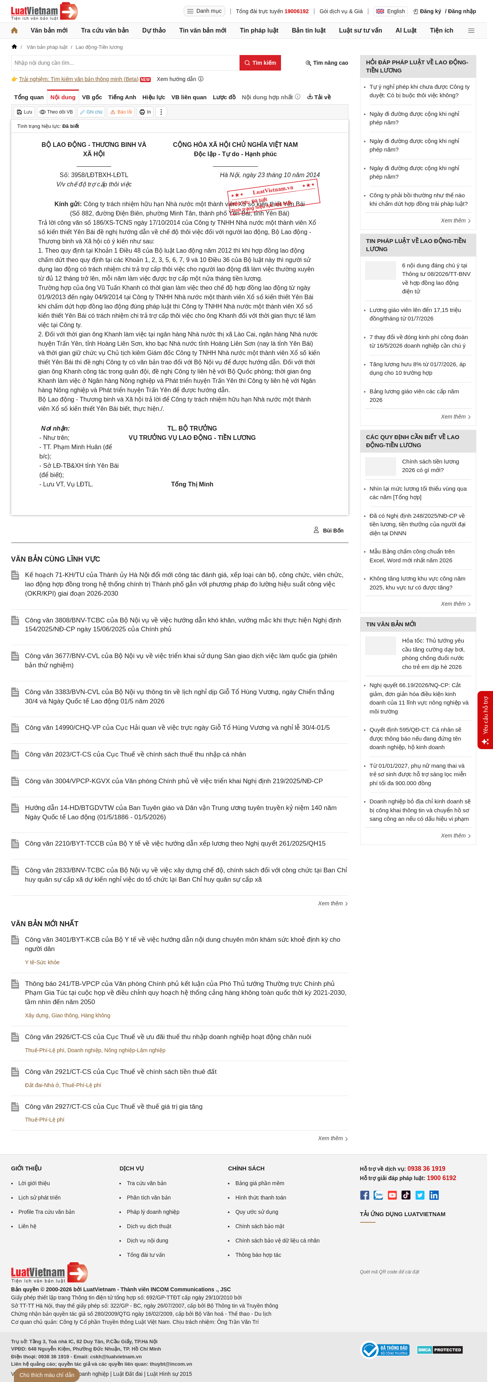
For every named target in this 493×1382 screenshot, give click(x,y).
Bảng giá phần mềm (259, 1183)
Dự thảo (154, 30)
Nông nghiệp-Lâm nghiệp (134, 1050)
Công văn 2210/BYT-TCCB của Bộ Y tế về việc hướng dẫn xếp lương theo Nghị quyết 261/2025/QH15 (175, 843)
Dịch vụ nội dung (147, 1240)
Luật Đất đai (128, 1374)
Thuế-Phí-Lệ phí (45, 1050)
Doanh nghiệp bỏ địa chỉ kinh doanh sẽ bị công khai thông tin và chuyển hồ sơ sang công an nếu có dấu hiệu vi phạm (420, 810)
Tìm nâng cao (326, 63)
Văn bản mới (49, 30)
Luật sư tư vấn (360, 30)
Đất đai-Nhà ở (42, 1085)
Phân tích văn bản (149, 1197)
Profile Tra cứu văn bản (47, 1212)
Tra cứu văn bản (105, 30)
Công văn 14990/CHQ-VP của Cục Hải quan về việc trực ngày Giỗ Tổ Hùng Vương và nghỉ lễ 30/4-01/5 (177, 727)
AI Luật (406, 30)
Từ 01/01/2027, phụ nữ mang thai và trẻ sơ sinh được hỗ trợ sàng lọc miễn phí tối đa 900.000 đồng (418, 774)
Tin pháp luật (259, 30)
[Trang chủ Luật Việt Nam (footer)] (49, 1281)
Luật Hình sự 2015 (169, 1374)
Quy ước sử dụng (256, 1212)
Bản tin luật (309, 30)
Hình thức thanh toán (260, 1197)
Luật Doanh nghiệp (86, 1374)
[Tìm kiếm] (260, 63)
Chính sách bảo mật (259, 1226)
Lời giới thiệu (34, 1183)
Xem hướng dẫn (180, 79)
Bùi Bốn (328, 530)
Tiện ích (441, 30)
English (390, 11)
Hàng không (95, 1015)
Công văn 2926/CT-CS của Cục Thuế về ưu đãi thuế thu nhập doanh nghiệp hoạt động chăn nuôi (168, 1037)
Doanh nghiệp (84, 1050)
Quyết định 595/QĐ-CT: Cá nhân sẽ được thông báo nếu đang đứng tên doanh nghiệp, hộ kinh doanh (416, 738)
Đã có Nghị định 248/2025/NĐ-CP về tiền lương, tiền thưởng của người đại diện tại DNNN (418, 524)
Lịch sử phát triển (40, 1197)
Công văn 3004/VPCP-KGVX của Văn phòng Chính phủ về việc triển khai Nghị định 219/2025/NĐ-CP (174, 781)
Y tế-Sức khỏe (42, 962)
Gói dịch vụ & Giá (341, 11)
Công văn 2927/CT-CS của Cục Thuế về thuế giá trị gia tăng (114, 1106)
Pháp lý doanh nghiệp (153, 1212)
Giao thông (65, 1015)
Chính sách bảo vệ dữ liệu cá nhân (277, 1240)
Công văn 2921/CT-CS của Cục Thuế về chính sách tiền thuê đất (121, 1071)
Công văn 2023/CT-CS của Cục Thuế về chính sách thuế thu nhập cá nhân (135, 754)
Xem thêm (333, 903)
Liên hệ (27, 1226)
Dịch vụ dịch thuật (149, 1226)
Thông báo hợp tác (258, 1255)
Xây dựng (36, 1015)
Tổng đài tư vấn (146, 1255)
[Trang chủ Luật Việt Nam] (44, 11)
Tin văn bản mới (202, 30)
